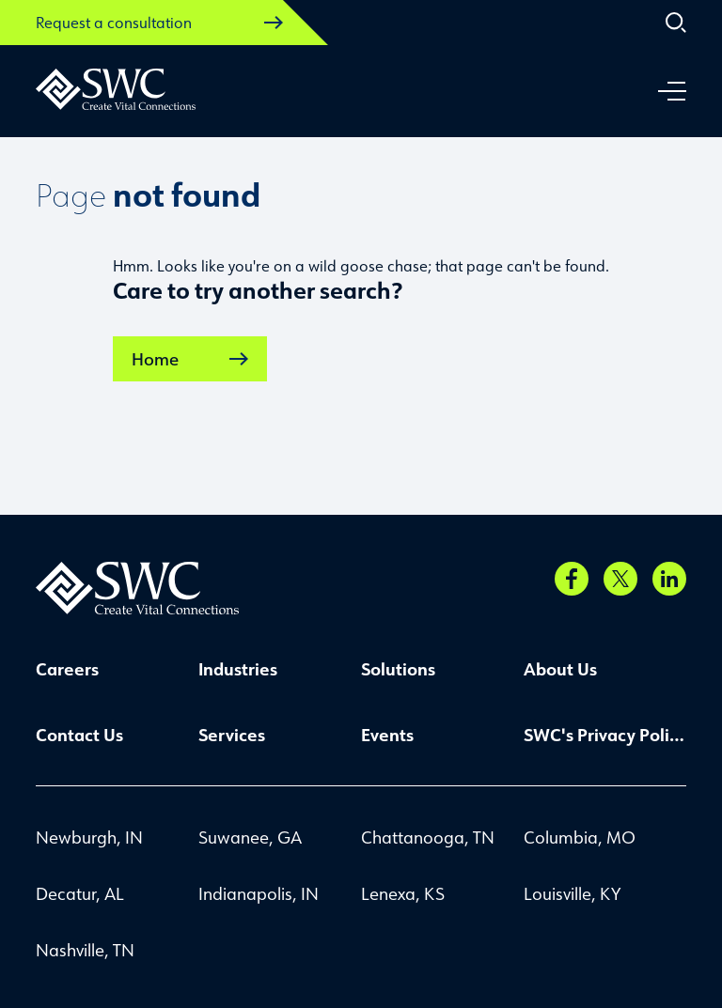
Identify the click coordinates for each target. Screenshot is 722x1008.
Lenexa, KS (403, 893)
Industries (237, 669)
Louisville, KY (572, 893)
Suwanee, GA (250, 837)
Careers (67, 669)
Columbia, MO (580, 837)
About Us (560, 669)
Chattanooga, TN (427, 837)
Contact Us (79, 734)
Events (387, 734)
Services (231, 734)
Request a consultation (159, 22)
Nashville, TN (85, 949)
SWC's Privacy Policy (605, 734)
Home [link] (190, 359)
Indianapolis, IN (258, 893)
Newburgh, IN (89, 837)
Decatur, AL (80, 893)
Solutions (398, 669)
